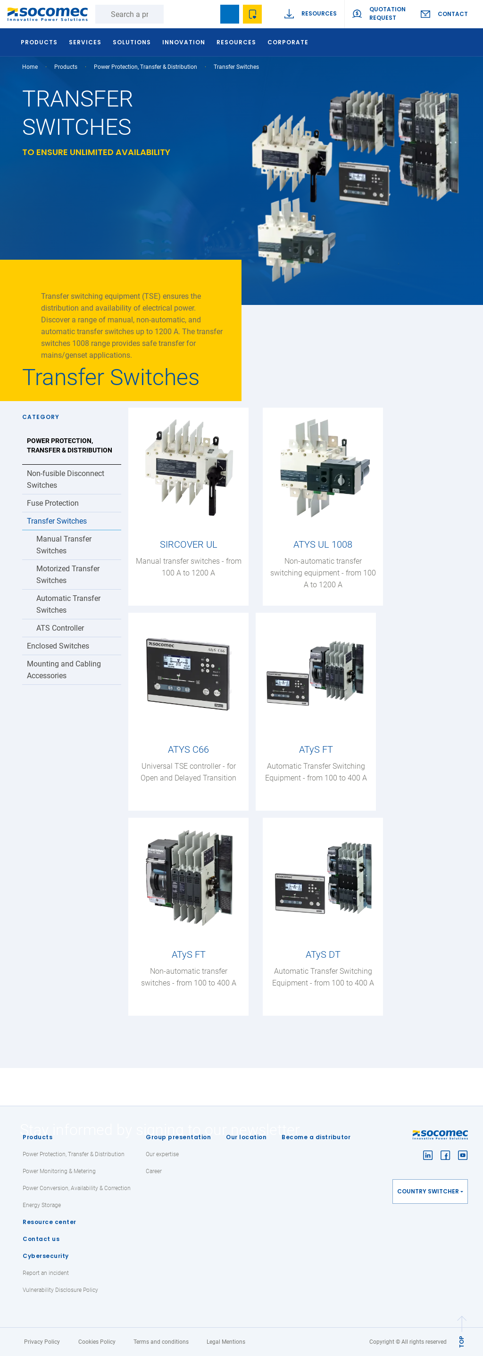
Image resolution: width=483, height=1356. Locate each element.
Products (37, 1137)
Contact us (41, 1239)
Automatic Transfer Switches (68, 604)
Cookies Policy (97, 1342)
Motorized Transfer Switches (68, 574)
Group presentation (178, 1137)
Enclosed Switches (58, 645)
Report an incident (46, 1273)
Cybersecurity (46, 1256)
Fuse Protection (53, 503)
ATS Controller (60, 628)
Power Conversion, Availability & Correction (77, 1188)
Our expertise (162, 1154)
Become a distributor (316, 1137)
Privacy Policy (42, 1342)
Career (154, 1171)
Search (173, 14)
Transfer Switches (57, 521)
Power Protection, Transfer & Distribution (145, 67)
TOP (462, 1342)
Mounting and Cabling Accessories (64, 669)
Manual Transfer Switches (64, 544)
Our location (246, 1137)
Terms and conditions (161, 1342)
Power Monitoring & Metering (59, 1171)
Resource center (49, 1222)
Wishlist (252, 14)
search (207, 14)
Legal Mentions (226, 1342)
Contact (453, 14)
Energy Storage (42, 1205)
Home (30, 67)
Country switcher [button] (428, 1191)
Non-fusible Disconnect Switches (65, 479)
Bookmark (229, 14)
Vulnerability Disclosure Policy (60, 1290)
